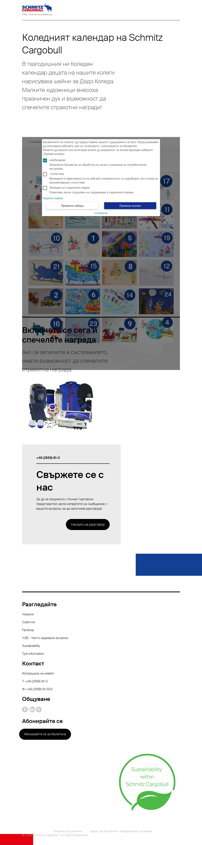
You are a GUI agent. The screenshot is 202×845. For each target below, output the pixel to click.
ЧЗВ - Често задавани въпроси (45, 638)
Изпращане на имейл (38, 673)
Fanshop (28, 630)
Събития (28, 622)
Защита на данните (68, 831)
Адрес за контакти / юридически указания (121, 831)
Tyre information (33, 654)
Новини (28, 614)
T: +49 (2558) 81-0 (35, 681)
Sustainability (31, 646)
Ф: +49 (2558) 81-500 (37, 689)
